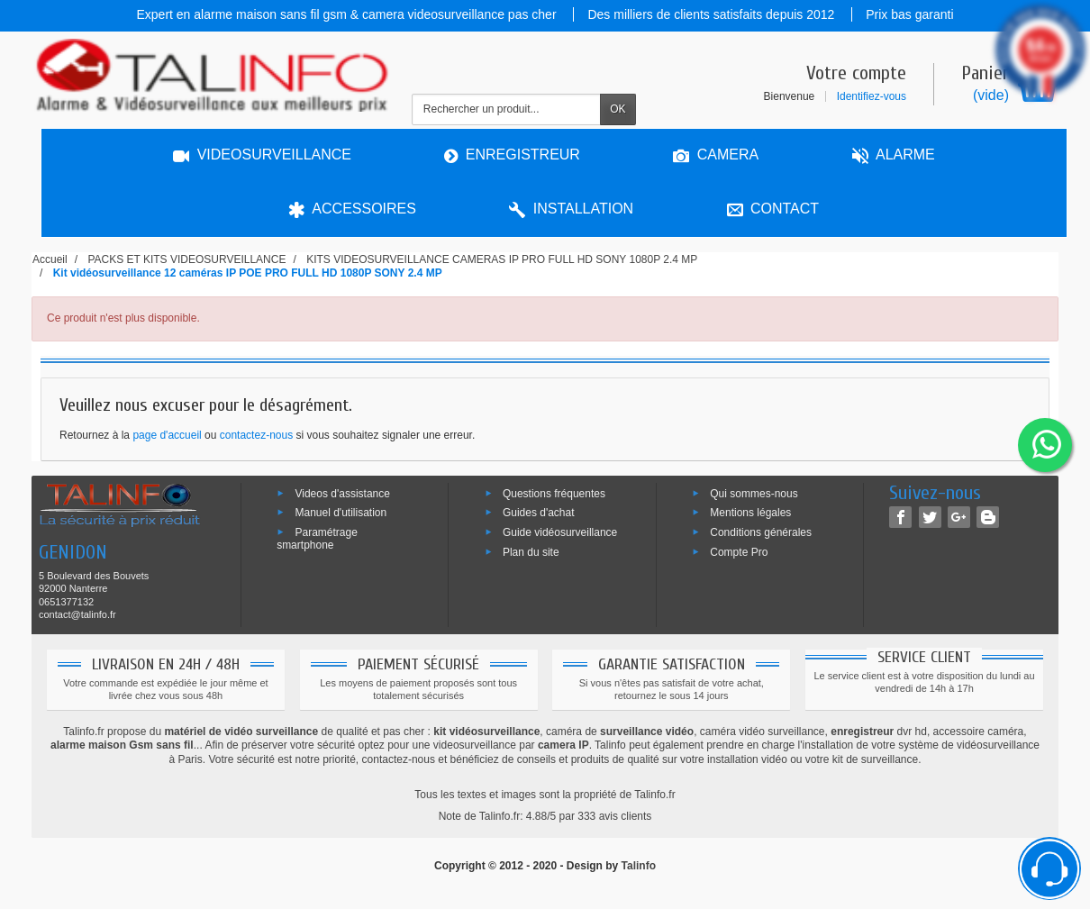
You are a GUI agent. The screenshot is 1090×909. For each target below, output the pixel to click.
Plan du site (531, 552)
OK (617, 109)
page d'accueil (166, 435)
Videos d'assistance (342, 492)
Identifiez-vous (871, 96)
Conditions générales (761, 532)
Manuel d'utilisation (340, 512)
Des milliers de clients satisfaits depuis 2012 (712, 14)
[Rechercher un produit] (506, 109)
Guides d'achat (539, 512)
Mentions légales (750, 512)
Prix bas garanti (909, 14)
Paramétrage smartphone (317, 538)
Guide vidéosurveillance (560, 532)
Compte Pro (739, 552)
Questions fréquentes (554, 492)
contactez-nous (256, 435)
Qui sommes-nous (753, 492)
